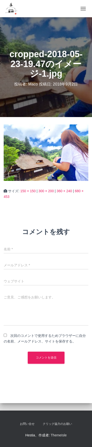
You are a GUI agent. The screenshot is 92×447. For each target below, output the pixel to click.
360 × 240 (64, 191)
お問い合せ (27, 424)
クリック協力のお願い (57, 424)
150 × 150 (28, 191)
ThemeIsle (59, 435)
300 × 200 (46, 191)
